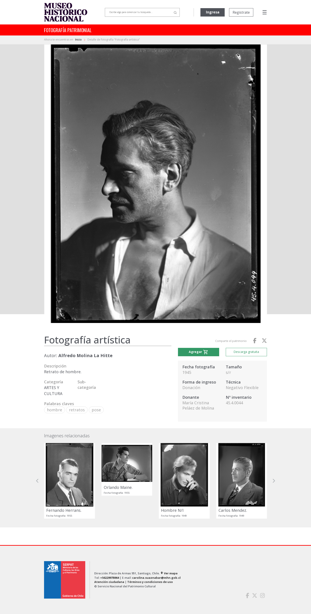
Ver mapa (169, 573)
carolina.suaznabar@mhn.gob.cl (156, 578)
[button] (37, 481)
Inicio (78, 39)
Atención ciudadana (109, 582)
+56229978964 (109, 578)
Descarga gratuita (246, 352)
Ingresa (212, 12)
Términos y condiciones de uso (150, 582)
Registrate (241, 12)
